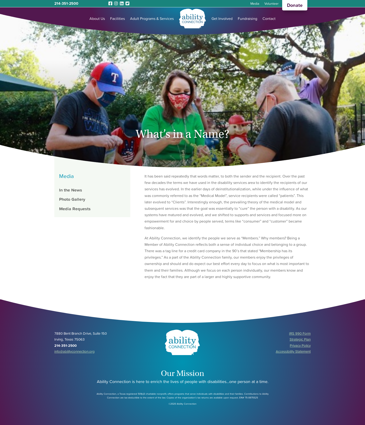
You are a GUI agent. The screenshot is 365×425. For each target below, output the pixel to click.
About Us (97, 18)
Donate (295, 5)
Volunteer (271, 4)
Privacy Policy (300, 345)
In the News (70, 190)
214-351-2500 (66, 3)
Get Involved (222, 18)
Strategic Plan (300, 339)
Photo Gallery (72, 199)
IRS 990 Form (300, 333)
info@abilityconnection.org (74, 351)
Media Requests (75, 209)
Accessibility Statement (293, 351)
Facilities (117, 18)
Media (254, 4)
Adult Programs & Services (152, 18)
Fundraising (247, 18)
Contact (269, 18)
